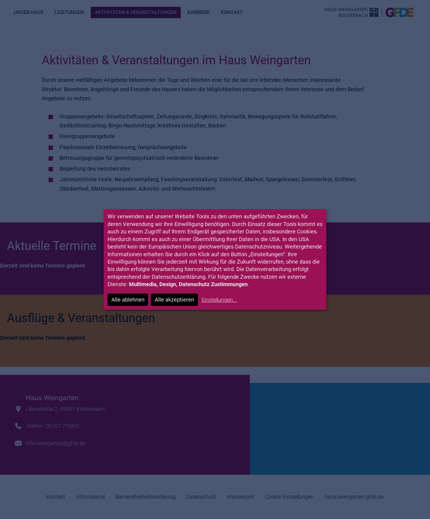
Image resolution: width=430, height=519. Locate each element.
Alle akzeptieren (174, 300)
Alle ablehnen (128, 300)
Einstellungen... (219, 300)
